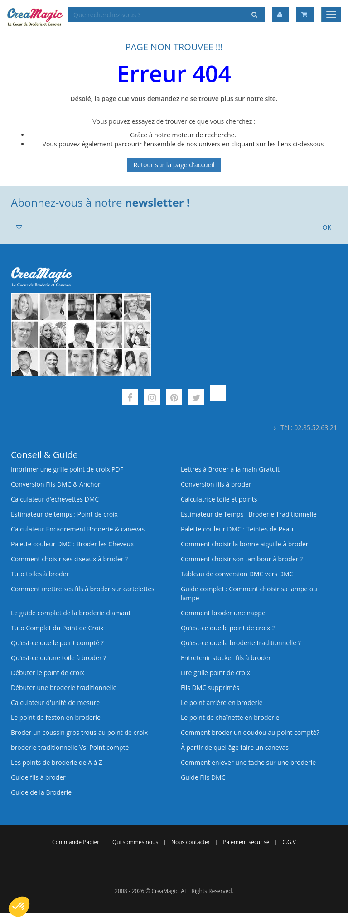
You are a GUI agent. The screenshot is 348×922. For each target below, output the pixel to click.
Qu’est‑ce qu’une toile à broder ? (58, 657)
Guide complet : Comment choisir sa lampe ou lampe (249, 593)
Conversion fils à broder (216, 484)
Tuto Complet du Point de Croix (57, 627)
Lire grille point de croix (215, 672)
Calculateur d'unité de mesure (55, 702)
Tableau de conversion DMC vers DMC (237, 574)
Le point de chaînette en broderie (230, 717)
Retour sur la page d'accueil (173, 164)
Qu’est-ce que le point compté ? (57, 642)
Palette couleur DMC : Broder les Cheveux (72, 544)
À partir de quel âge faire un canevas (235, 747)
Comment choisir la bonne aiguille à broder (245, 544)
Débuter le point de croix (47, 672)
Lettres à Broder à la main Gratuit (230, 469)
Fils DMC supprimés (210, 687)
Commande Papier (75, 842)
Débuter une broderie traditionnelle (63, 687)
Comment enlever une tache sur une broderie (248, 762)
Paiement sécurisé (246, 842)
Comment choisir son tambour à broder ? (242, 559)
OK (327, 227)
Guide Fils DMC (203, 777)
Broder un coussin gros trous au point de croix (79, 732)
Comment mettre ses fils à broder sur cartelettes (83, 588)
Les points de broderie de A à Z (56, 762)
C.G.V (289, 842)
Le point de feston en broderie (56, 717)
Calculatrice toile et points (219, 499)
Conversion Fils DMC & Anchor (56, 484)
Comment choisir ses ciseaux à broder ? (69, 559)
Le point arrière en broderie (222, 702)
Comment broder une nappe (223, 612)
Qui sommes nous (135, 842)
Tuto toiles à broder (40, 574)
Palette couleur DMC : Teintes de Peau (237, 529)
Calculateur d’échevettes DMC (55, 499)
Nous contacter (190, 842)
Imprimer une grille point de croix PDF (67, 469)
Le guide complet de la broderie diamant (70, 612)
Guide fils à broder (38, 777)
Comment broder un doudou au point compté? (250, 732)
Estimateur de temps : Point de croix (64, 514)
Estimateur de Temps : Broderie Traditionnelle (249, 514)
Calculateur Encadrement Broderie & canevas (78, 529)
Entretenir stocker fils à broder (226, 657)
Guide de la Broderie (41, 792)
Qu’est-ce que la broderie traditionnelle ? (241, 642)
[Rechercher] (255, 14)
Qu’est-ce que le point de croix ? (228, 627)
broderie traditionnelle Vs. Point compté (70, 747)
